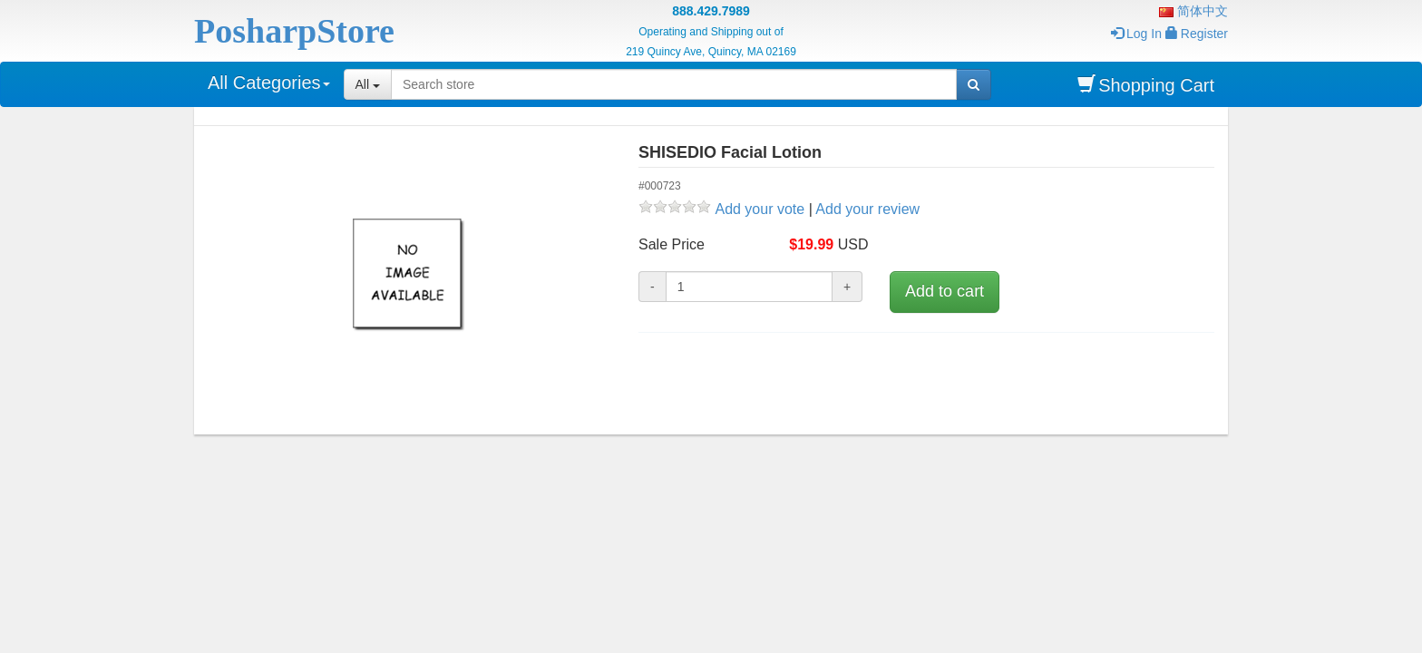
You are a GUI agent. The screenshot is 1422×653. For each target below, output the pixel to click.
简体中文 (1193, 11)
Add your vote (759, 209)
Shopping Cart (1145, 84)
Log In (1136, 33)
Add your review (867, 209)
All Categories (269, 83)
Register (1196, 33)
